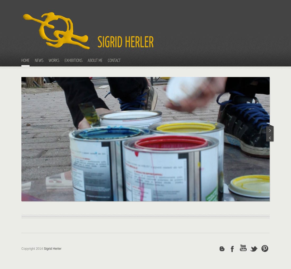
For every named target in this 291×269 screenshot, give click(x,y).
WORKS (54, 61)
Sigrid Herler (53, 249)
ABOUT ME (95, 61)
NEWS (39, 61)
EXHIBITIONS (74, 61)
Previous (270, 129)
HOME (25, 61)
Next (270, 138)
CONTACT (114, 61)
